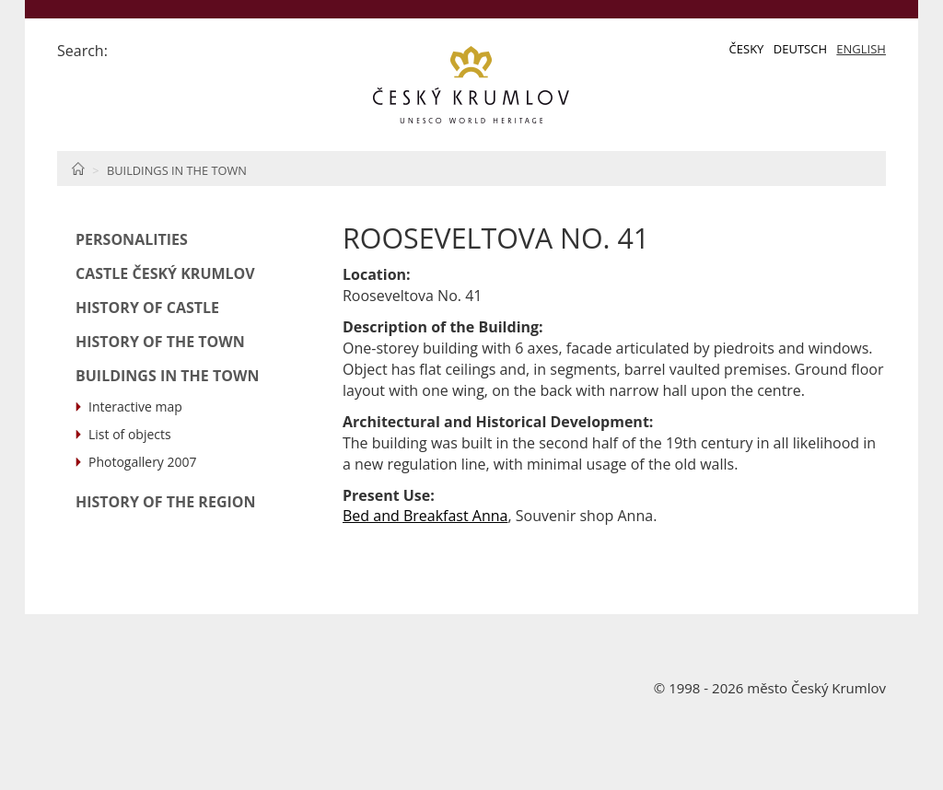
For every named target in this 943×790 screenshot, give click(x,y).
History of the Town (160, 341)
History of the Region (166, 502)
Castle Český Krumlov (165, 273)
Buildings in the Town (177, 170)
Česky (746, 49)
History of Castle (147, 307)
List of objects (129, 434)
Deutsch (800, 49)
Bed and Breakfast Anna (425, 515)
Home (78, 168)
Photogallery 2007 (142, 462)
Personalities (132, 239)
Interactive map (135, 406)
